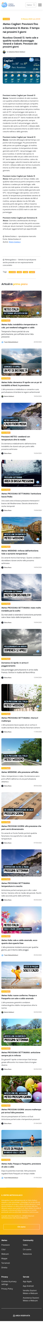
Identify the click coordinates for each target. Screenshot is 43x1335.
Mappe (4, 1258)
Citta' (3, 1249)
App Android (28, 1286)
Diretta (4, 1267)
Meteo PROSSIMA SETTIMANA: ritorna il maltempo (19, 719)
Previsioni (5, 1245)
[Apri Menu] (40, 5)
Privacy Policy (7, 1288)
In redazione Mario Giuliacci (16, 52)
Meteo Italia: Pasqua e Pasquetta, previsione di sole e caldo (21, 1165)
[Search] (30, 5)
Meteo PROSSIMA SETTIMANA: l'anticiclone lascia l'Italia (21, 495)
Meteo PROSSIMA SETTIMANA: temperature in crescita (15, 884)
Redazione (27, 1254)
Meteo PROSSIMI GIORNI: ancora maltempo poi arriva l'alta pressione (21, 1111)
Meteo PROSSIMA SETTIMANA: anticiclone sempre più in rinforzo (20, 1054)
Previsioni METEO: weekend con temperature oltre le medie (15, 438)
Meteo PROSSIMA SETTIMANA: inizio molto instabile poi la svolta (21, 609)
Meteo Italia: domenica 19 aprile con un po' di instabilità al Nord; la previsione (21, 384)
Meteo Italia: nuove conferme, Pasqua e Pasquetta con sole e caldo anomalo (19, 997)
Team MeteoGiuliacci (11, 342)
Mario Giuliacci (15, 242)
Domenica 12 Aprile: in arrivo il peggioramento (14, 664)
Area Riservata (22, 1315)
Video (25, 1245)
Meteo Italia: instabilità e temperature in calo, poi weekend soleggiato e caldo (19, 326)
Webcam (5, 1254)
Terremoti (5, 1263)
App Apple (27, 1281)
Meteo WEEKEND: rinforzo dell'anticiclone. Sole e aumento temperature (20, 552)
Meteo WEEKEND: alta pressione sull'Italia (19, 772)
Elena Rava (7, 453)
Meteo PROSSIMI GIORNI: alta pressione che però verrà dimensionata (21, 827)
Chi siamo (22, 1227)
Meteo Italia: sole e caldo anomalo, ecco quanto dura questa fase (19, 942)
